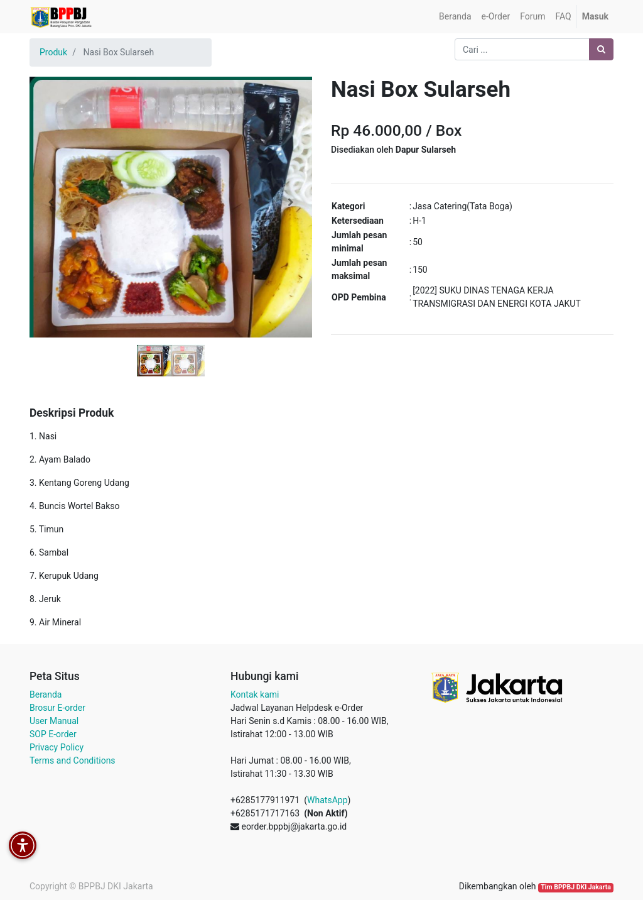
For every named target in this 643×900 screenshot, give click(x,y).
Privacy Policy (57, 747)
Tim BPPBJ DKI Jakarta (576, 887)
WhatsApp (327, 800)
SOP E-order (53, 734)
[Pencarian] (601, 49)
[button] (51, 202)
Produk (53, 52)
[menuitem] (455, 16)
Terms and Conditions (73, 760)
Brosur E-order (57, 708)
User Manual (54, 721)
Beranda (46, 694)
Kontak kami (254, 694)
